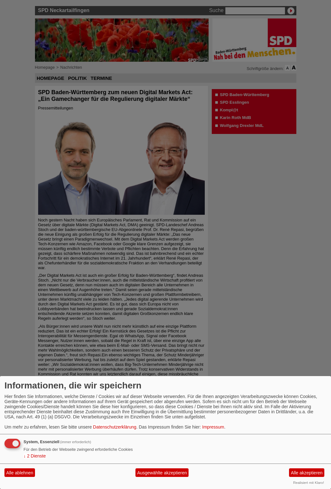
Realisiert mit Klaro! (308, 483)
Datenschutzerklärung (114, 427)
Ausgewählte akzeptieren (162, 472)
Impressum (213, 427)
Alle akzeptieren (307, 472)
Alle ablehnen (19, 472)
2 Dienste (35, 455)
